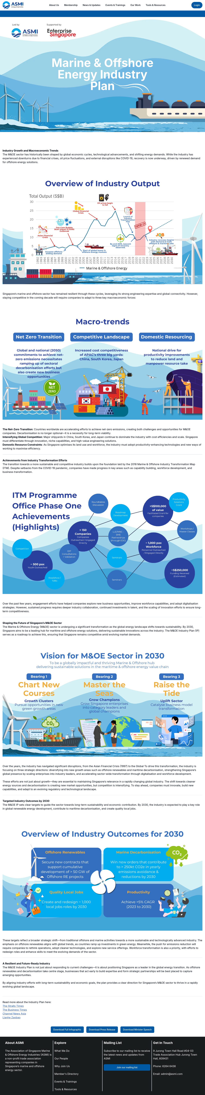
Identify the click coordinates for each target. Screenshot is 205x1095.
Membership (71, 5)
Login (197, 5)
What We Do (62, 1050)
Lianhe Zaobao (11, 1017)
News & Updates (91, 5)
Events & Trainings (115, 5)
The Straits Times (13, 1006)
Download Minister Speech (137, 1029)
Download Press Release (102, 1029)
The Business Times (15, 1009)
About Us (54, 5)
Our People (61, 1058)
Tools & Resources (155, 5)
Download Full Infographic (67, 1029)
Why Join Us (62, 1066)
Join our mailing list (127, 1067)
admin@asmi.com (171, 1073)
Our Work (135, 5)
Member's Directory (66, 1073)
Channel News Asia (14, 1013)
